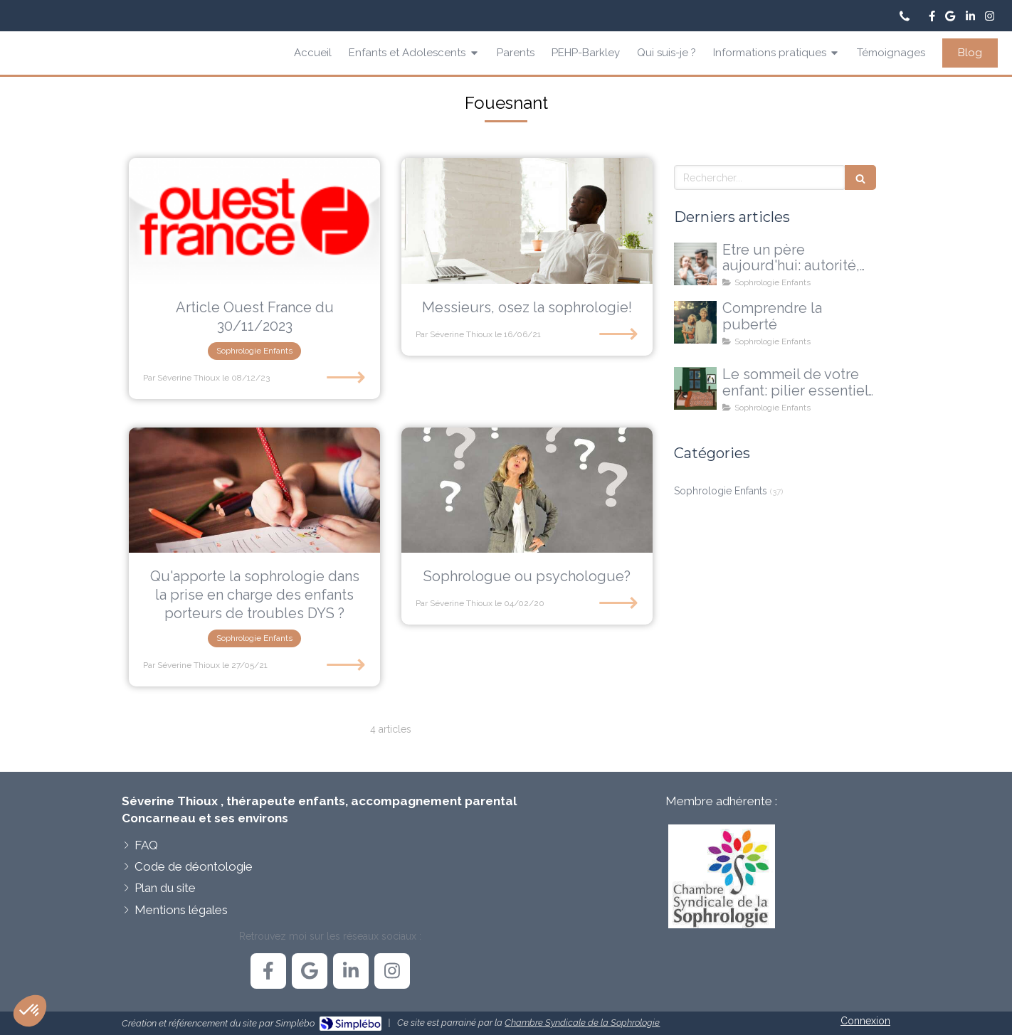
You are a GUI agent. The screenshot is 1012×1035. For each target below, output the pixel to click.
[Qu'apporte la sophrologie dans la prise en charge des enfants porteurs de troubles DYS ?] (254, 490)
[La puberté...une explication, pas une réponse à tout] (695, 322)
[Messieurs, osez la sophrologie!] (527, 221)
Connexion (865, 1020)
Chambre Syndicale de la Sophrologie (582, 1022)
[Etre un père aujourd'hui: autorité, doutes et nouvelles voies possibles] (695, 264)
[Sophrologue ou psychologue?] (527, 490)
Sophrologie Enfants (720, 491)
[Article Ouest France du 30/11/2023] (254, 221)
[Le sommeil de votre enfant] (695, 388)
